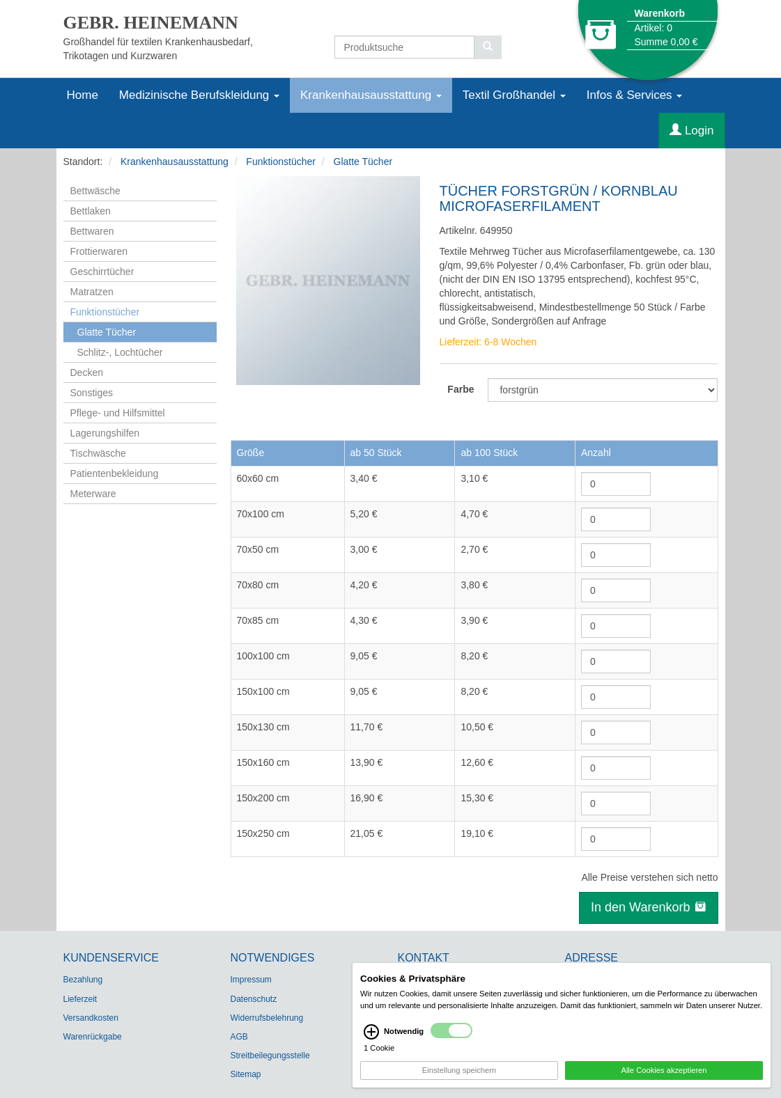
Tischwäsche (98, 453)
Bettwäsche (95, 190)
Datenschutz (254, 999)
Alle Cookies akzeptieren (663, 1076)
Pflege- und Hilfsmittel (117, 412)
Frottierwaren (98, 251)
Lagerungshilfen (105, 433)
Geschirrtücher (102, 271)
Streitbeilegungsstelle (270, 1055)
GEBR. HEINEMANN (150, 23)
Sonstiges (91, 392)
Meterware (93, 493)
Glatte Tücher (363, 161)
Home (82, 95)
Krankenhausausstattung (371, 95)
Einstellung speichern (459, 1076)
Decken (86, 372)
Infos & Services (635, 95)
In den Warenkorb (648, 907)
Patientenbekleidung (114, 473)
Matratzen (92, 291)
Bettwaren (92, 231)
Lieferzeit (80, 999)
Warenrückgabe (92, 1037)
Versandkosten (90, 1018)
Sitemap (246, 1074)
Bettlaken (90, 211)
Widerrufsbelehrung (267, 1018)
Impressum (251, 980)
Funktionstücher (281, 161)
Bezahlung (83, 980)
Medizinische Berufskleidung (199, 95)
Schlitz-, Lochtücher (120, 352)
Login (691, 130)
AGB (239, 1037)
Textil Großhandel (514, 95)
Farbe (460, 389)
